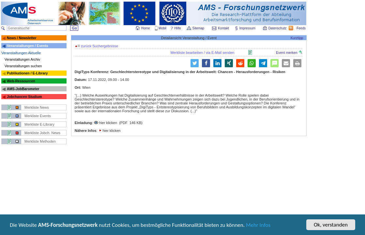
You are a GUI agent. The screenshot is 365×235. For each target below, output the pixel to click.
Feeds (301, 28)
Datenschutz (277, 28)
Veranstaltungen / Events (27, 46)
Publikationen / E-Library (27, 73)
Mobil (162, 28)
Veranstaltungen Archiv (22, 59)
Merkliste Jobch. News (42, 133)
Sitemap (198, 28)
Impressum (247, 28)
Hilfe (178, 28)
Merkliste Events (37, 116)
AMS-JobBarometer (23, 89)
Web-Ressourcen (21, 81)
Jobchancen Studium (24, 97)
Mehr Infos (258, 225)
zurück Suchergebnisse (96, 46)
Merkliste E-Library (39, 124)
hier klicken (108, 123)
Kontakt (223, 28)
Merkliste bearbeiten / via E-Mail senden (203, 53)
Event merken (289, 53)
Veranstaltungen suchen (23, 66)
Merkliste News (36, 107)
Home (145, 28)
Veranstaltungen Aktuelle (21, 53)
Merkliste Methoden (40, 141)
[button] (194, 63)
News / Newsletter (22, 38)
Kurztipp (297, 38)
